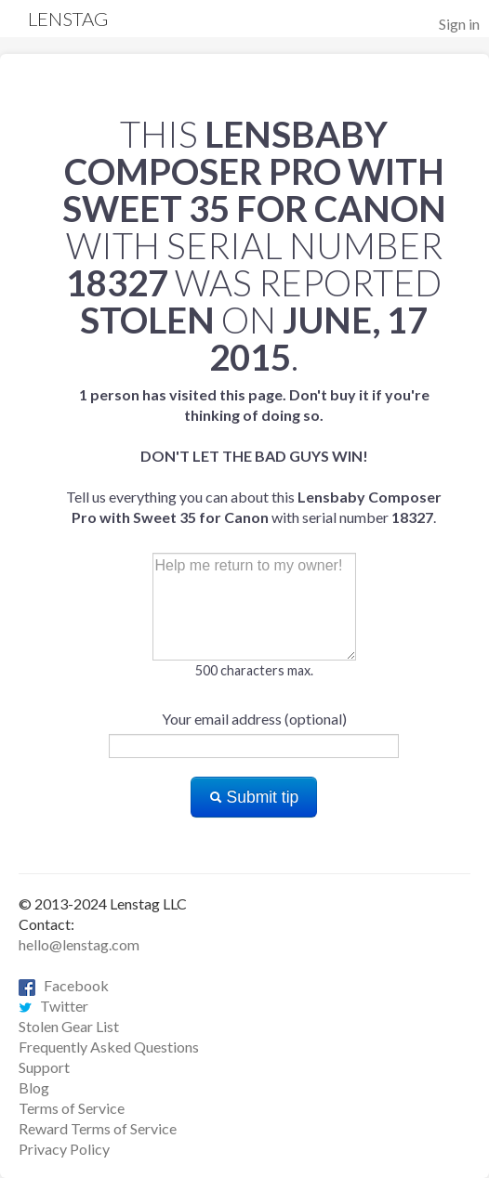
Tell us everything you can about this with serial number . (254, 456)
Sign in (459, 24)
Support (44, 1067)
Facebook (64, 985)
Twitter (53, 1005)
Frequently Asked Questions (109, 1046)
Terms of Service (72, 1108)
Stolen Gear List (69, 1026)
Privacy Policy (64, 1149)
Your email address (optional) (254, 718)
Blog (34, 1087)
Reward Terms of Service (98, 1128)
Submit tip (254, 797)
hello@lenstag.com (79, 944)
